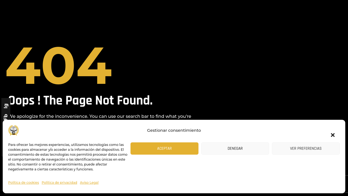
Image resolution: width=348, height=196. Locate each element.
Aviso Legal (89, 182)
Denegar (235, 148)
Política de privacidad (59, 182)
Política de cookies (23, 182)
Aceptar (164, 148)
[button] (330, 132)
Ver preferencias (306, 148)
